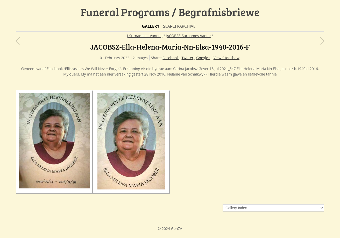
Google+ (203, 57)
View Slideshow (226, 57)
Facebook (170, 57)
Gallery (151, 26)
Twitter (188, 57)
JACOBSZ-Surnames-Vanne (188, 35)
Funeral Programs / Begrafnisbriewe (170, 11)
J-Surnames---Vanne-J (144, 35)
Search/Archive (179, 26)
